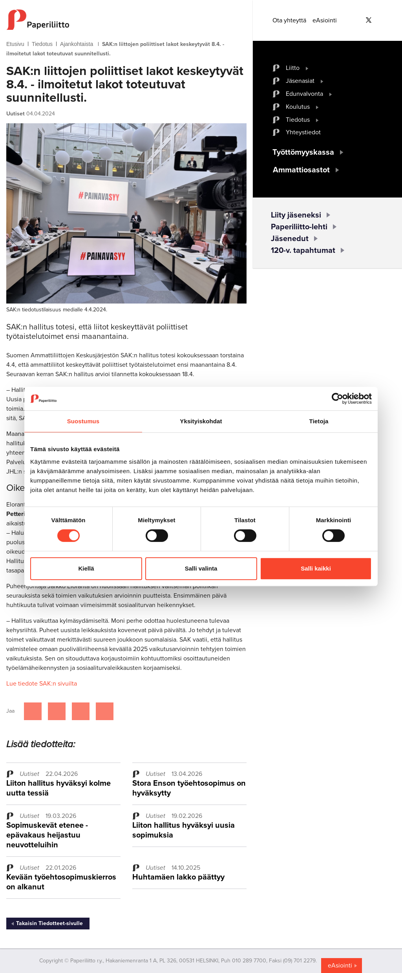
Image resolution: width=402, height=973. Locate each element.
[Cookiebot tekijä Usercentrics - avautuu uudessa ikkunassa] (337, 398)
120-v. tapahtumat (303, 250)
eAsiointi (324, 20)
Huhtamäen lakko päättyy (178, 877)
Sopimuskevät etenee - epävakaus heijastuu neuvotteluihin (47, 835)
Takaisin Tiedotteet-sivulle (49, 923)
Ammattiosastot (301, 170)
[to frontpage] (126, 19)
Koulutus (298, 107)
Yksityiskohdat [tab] (201, 421)
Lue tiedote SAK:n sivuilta (41, 684)
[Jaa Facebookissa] (33, 711)
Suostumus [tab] (83, 421)
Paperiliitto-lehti (299, 227)
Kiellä (86, 568)
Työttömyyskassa (303, 152)
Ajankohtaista (76, 44)
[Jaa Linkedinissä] (81, 711)
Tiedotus (42, 44)
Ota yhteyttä (289, 20)
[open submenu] (307, 68)
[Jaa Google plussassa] (104, 711)
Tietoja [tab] (319, 421)
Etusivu (15, 44)
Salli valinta (201, 568)
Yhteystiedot (303, 132)
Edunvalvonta (304, 94)
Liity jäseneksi (296, 215)
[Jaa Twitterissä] (57, 711)
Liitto (293, 68)
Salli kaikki (316, 568)
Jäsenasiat (300, 81)
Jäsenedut (290, 238)
